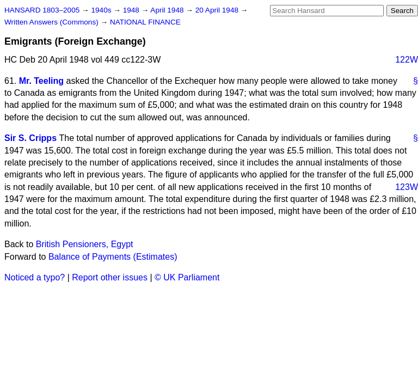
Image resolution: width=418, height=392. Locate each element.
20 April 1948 (218, 10)
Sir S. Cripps (30, 138)
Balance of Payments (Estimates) (112, 256)
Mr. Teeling (41, 80)
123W (406, 187)
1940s (102, 10)
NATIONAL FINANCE (145, 22)
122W (406, 59)
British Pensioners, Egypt (84, 244)
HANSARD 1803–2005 (41, 10)
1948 (132, 10)
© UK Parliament (187, 277)
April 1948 (168, 10)
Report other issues (109, 277)
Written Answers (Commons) (52, 22)
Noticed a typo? (34, 277)
